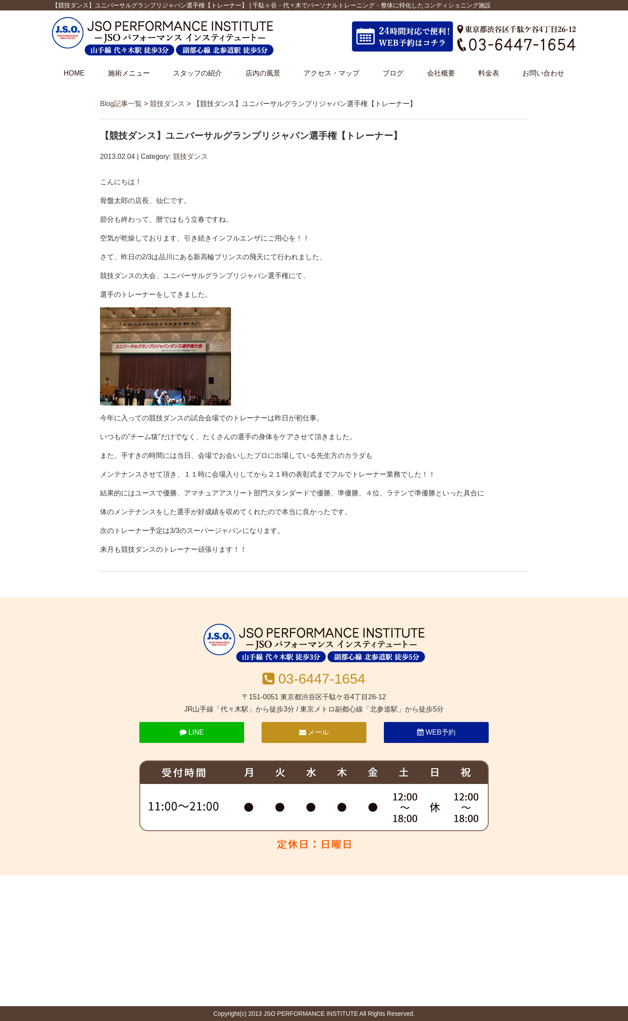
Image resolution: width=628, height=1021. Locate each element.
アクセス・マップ (331, 73)
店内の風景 (262, 73)
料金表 (488, 73)
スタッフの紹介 (197, 73)
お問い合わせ (543, 73)
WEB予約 (436, 732)
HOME (74, 73)
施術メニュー (129, 73)
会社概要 (441, 73)
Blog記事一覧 (121, 103)
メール (314, 732)
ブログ (393, 73)
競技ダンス (167, 103)
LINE (191, 732)
